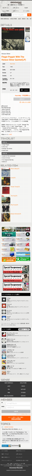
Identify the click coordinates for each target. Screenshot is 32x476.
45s (28, 18)
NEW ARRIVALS (5, 18)
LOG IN (16, 411)
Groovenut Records (16, 468)
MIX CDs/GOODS (8, 395)
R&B (9, 392)
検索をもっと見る (24, 329)
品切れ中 (22, 99)
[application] (25, 90)
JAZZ (19, 18)
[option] (13, 38)
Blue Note (12, 63)
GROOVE (23, 395)
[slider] (26, 90)
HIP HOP (23, 389)
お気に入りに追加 (26, 102)
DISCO (24, 18)
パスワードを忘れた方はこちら (23, 414)
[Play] (22, 90)
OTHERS (23, 392)
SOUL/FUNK (13, 18)
